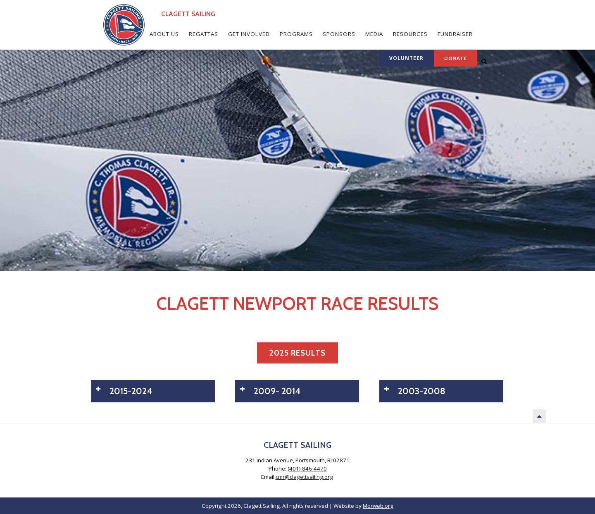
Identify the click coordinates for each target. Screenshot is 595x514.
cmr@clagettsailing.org (304, 477)
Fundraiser (455, 34)
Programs (296, 34)
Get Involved (249, 34)
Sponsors (339, 34)
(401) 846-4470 (307, 468)
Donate (455, 58)
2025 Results (297, 353)
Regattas (203, 34)
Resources (410, 34)
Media (374, 34)
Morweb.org (378, 505)
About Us (164, 34)
